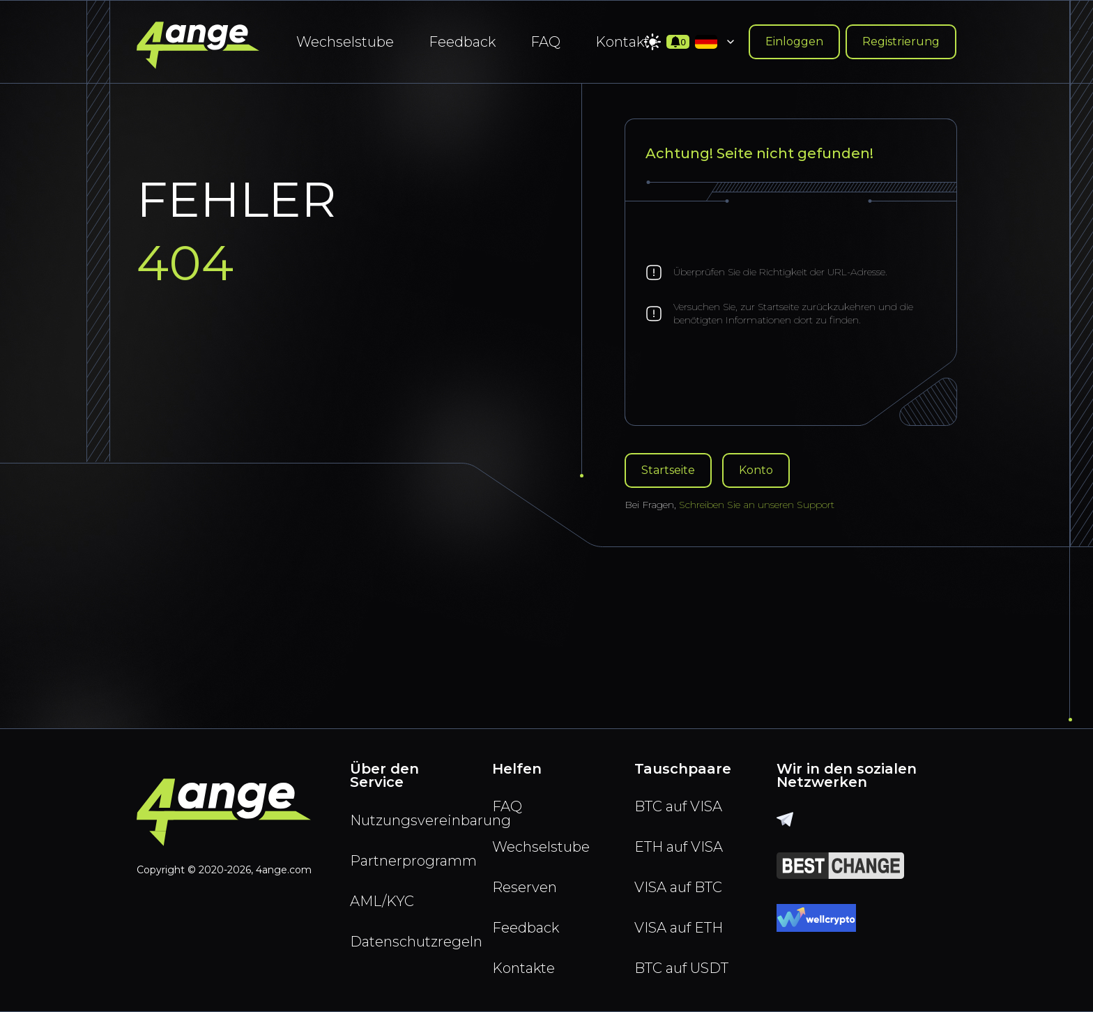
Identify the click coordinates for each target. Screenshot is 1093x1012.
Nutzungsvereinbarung (404, 820)
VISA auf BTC (678, 887)
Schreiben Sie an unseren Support (756, 504)
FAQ (545, 41)
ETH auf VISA (678, 846)
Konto (756, 470)
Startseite (668, 470)
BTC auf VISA (678, 806)
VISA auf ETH (678, 927)
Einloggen (794, 41)
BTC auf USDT (681, 968)
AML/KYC (382, 901)
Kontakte (626, 41)
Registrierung (901, 41)
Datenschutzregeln (404, 941)
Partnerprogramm (404, 860)
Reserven (524, 887)
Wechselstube (345, 41)
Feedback (462, 41)
